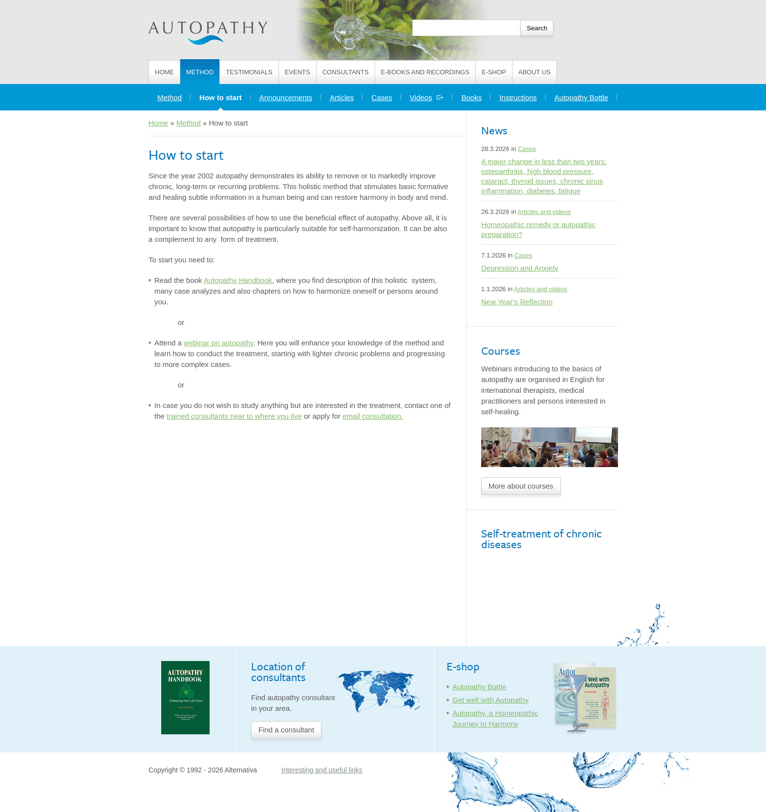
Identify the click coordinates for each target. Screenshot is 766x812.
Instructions (518, 97)
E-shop (494, 72)
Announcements (285, 97)
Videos (427, 97)
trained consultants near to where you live (234, 416)
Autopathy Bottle (581, 97)
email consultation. (372, 416)
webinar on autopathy (218, 343)
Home (164, 72)
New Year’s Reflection (517, 302)
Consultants (345, 72)
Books (471, 97)
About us (534, 72)
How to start (225, 95)
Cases (381, 97)
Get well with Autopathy (490, 700)
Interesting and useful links (321, 770)
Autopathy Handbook (238, 280)
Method (199, 72)
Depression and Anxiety (519, 268)
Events (297, 72)
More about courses (521, 486)
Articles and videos (544, 211)
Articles (342, 97)
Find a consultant (286, 730)
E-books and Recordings (425, 72)
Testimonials (249, 72)
